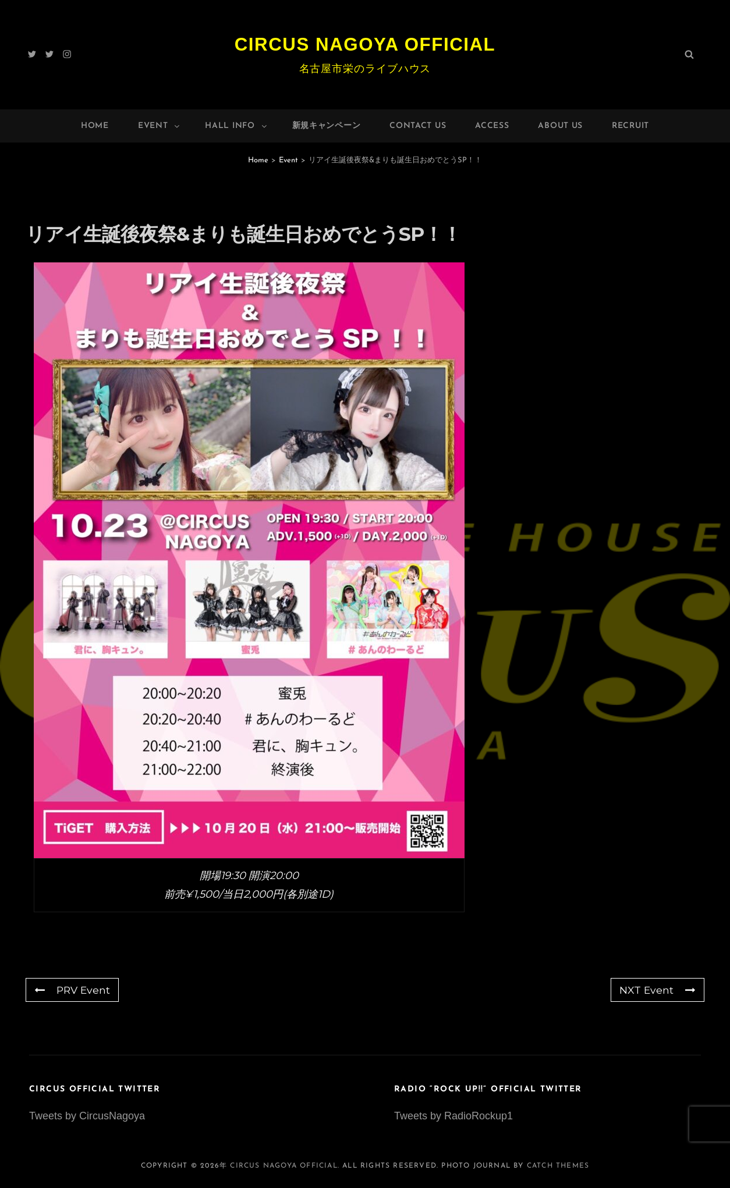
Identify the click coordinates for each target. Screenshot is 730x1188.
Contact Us (417, 126)
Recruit (630, 126)
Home (95, 126)
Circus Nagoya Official (365, 44)
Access (492, 126)
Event (160, 126)
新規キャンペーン (326, 126)
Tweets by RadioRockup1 (453, 1116)
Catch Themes (558, 1165)
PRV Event (73, 990)
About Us (560, 126)
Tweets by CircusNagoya (87, 1116)
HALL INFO (236, 126)
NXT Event (657, 990)
